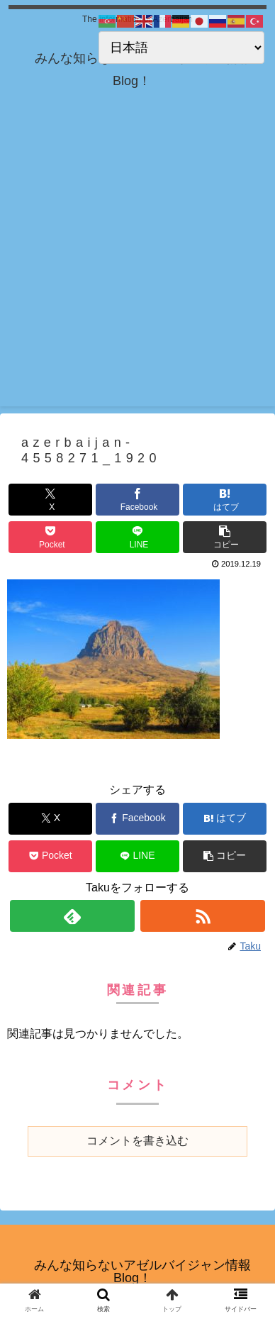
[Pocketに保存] (50, 537)
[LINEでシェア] (137, 537)
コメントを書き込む (137, 1141)
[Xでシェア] (50, 500)
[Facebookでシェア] (137, 500)
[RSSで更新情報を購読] (203, 916)
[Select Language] (181, 47)
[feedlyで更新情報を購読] (72, 916)
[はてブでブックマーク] (224, 500)
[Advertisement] (137, 268)
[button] (224, 537)
